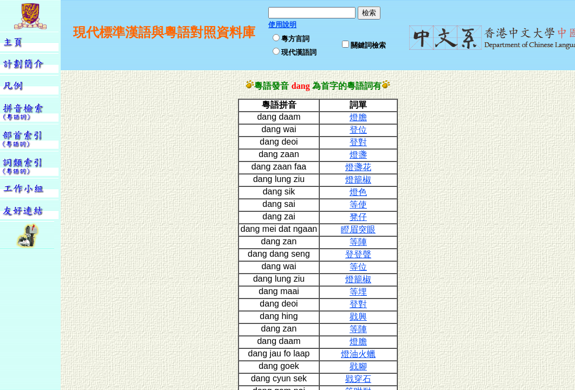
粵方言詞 (295, 39)
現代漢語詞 (298, 52)
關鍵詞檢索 (368, 45)
